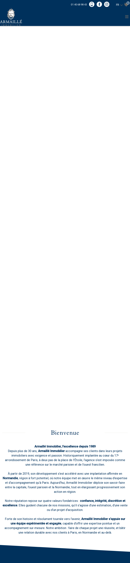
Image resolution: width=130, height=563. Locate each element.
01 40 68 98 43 (79, 4)
